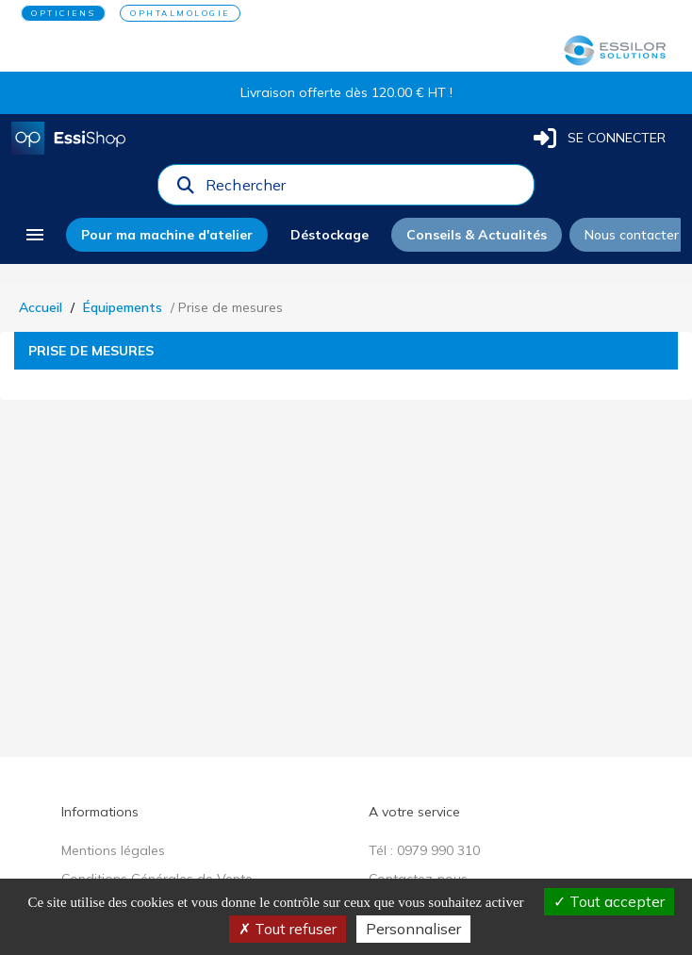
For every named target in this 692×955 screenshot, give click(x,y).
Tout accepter (609, 901)
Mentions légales (113, 850)
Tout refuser (288, 928)
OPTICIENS (63, 13)
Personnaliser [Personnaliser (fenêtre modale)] (413, 928)
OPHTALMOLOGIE (180, 13)
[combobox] (364, 189)
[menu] (34, 235)
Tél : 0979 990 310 (424, 850)
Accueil (40, 307)
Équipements (122, 307)
